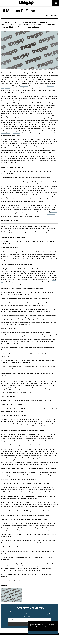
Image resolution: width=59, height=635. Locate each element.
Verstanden (43, 632)
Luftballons (18, 124)
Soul (39, 309)
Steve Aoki (15, 141)
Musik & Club (54, 17)
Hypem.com (53, 212)
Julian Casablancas (36, 139)
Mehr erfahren (34, 628)
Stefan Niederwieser (52, 15)
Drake (25, 105)
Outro (49, 126)
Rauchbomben (36, 124)
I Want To (21, 534)
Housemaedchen (36, 434)
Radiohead (16, 133)
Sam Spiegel (33, 141)
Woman (7, 88)
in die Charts (51, 214)
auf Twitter (24, 86)
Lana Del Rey (5, 133)
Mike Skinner (8, 496)
